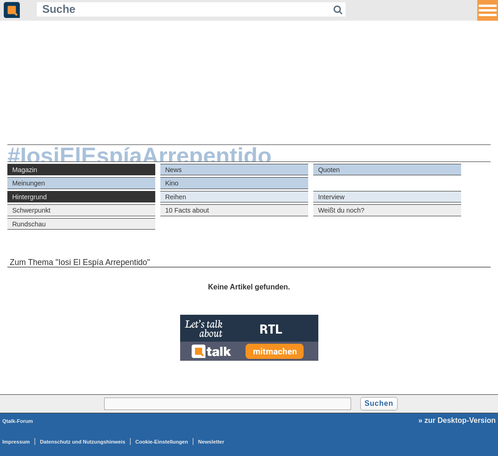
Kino (171, 183)
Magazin (24, 169)
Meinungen (28, 183)
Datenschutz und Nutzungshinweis (82, 441)
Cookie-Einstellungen (161, 441)
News (173, 169)
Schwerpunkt (31, 210)
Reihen (175, 197)
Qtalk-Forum (17, 421)
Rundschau (29, 224)
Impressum (16, 441)
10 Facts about (187, 210)
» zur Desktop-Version (457, 420)
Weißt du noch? (341, 210)
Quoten (329, 169)
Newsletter (211, 441)
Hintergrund (29, 197)
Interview (331, 197)
